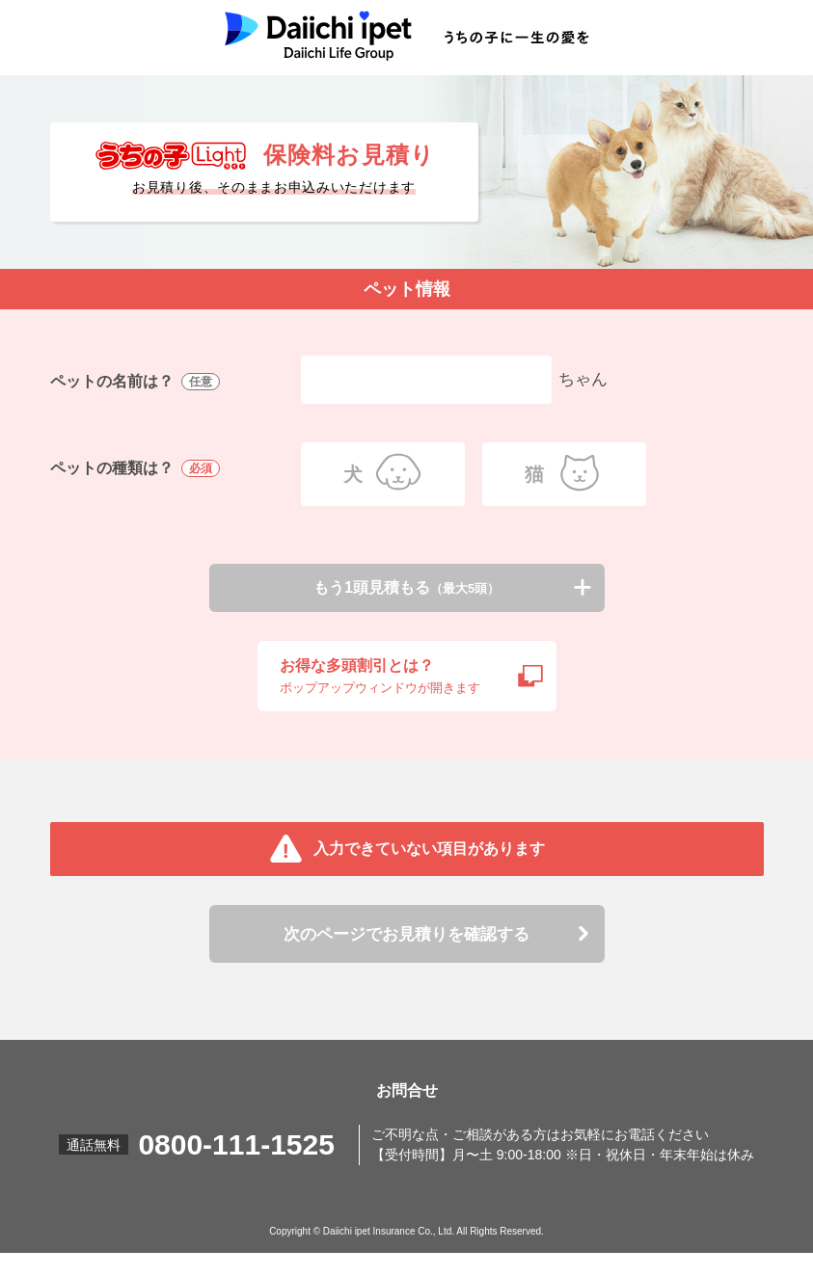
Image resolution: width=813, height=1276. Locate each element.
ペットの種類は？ (137, 469)
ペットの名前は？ (137, 382)
